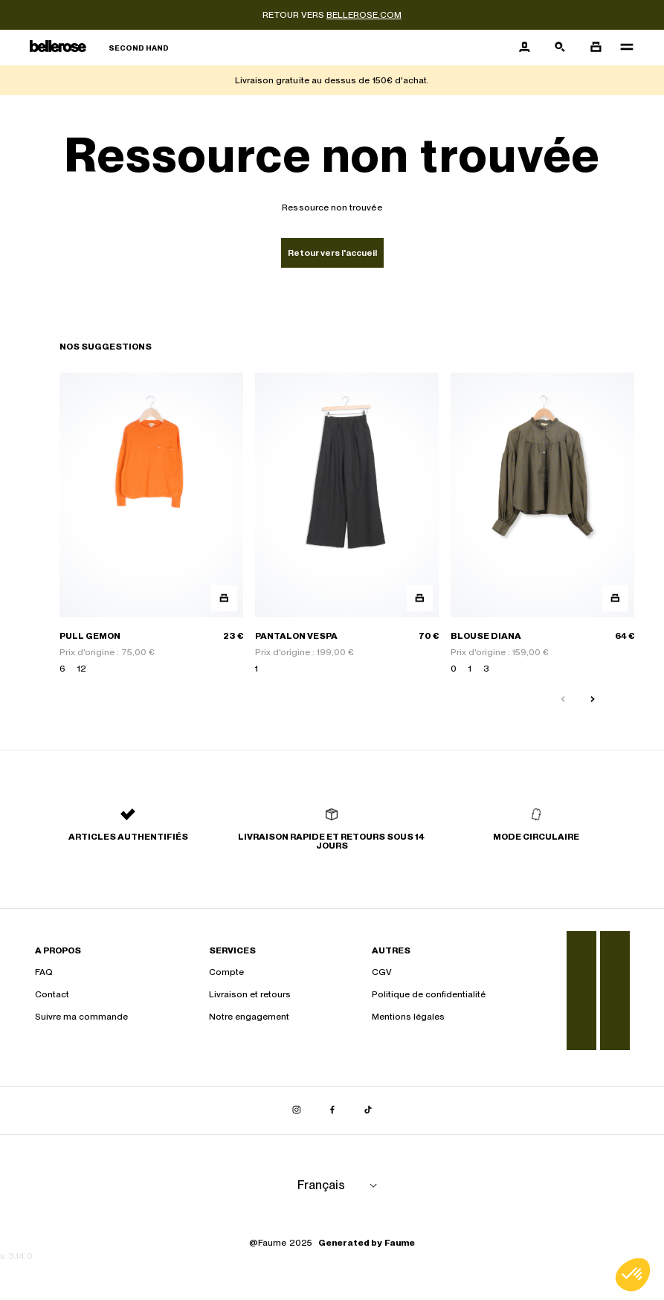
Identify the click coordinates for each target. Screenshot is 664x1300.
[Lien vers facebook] (332, 1110)
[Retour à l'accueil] (99, 48)
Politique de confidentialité (429, 994)
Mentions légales (408, 1016)
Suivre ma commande (81, 1016)
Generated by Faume (366, 1243)
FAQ (44, 972)
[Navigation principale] (622, 47)
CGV (382, 972)
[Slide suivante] (593, 699)
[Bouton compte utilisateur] (524, 47)
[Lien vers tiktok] (368, 1110)
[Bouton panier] (595, 47)
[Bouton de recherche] (560, 47)
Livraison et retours (250, 994)
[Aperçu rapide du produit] (224, 598)
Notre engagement (249, 1016)
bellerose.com (364, 15)
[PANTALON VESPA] (347, 524)
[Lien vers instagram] (297, 1110)
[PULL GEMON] (151, 524)
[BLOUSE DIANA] (542, 524)
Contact (52, 994)
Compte (226, 972)
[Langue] (340, 1185)
